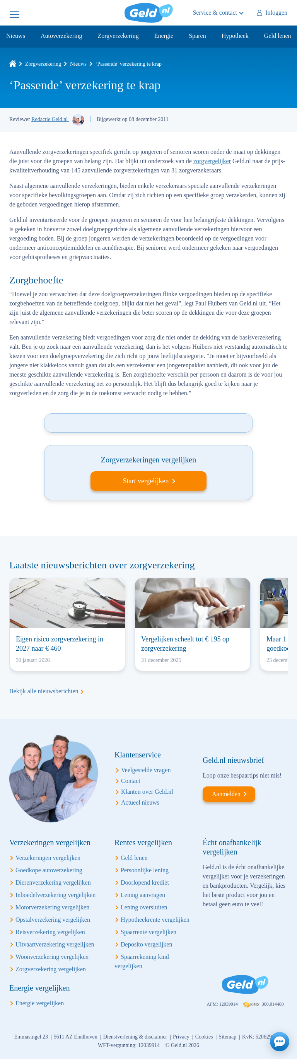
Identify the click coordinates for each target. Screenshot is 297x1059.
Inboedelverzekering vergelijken (55, 895)
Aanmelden (226, 794)
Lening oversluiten (144, 907)
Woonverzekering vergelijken (52, 956)
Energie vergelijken (39, 1003)
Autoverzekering (61, 35)
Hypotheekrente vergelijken (155, 919)
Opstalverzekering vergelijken (52, 919)
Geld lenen (277, 35)
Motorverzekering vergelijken (52, 907)
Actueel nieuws (140, 802)
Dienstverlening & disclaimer (135, 1037)
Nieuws (15, 35)
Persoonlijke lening (145, 870)
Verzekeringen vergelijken (47, 857)
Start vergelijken (146, 481)
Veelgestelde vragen (146, 770)
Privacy (181, 1037)
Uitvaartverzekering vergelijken (54, 944)
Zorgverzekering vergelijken (50, 969)
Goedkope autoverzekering (48, 870)
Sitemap (227, 1037)
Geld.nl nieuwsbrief (233, 760)
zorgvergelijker (212, 161)
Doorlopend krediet (145, 882)
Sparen (197, 35)
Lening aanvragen (143, 895)
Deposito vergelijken (146, 944)
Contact (130, 781)
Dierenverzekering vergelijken (53, 882)
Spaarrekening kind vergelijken (141, 961)
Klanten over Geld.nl (147, 791)
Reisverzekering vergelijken (50, 932)
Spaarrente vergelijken (148, 932)
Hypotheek (235, 35)
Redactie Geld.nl (50, 119)
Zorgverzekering (117, 35)
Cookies (204, 1037)
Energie (163, 35)
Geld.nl (149, 13)
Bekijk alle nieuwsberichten (44, 691)
